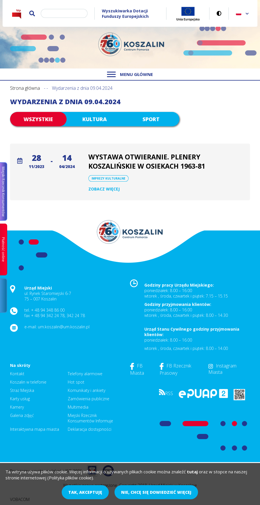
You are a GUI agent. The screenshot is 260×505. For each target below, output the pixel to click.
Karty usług (20, 398)
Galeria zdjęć (22, 415)
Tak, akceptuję (85, 492)
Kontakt (17, 373)
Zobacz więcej (104, 189)
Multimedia (78, 407)
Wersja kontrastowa (219, 13)
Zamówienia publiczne (88, 398)
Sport (151, 119)
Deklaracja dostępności (89, 429)
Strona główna (25, 88)
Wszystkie (38, 119)
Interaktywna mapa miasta (34, 429)
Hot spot (76, 382)
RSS (166, 393)
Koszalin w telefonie (28, 382)
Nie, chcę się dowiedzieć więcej (156, 492)
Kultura (94, 119)
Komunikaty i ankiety (86, 390)
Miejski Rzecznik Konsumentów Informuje (90, 418)
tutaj (192, 471)
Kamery (17, 407)
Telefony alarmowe (85, 373)
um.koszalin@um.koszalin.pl (64, 326)
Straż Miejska (22, 390)
